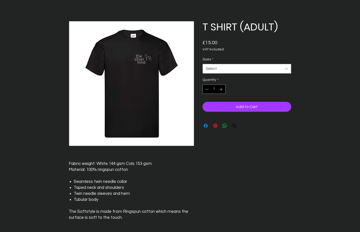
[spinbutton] (214, 89)
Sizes (207, 59)
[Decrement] (206, 89)
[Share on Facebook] (206, 126)
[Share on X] (234, 126)
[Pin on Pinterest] (215, 126)
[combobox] (246, 69)
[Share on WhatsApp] (225, 126)
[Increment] (221, 89)
